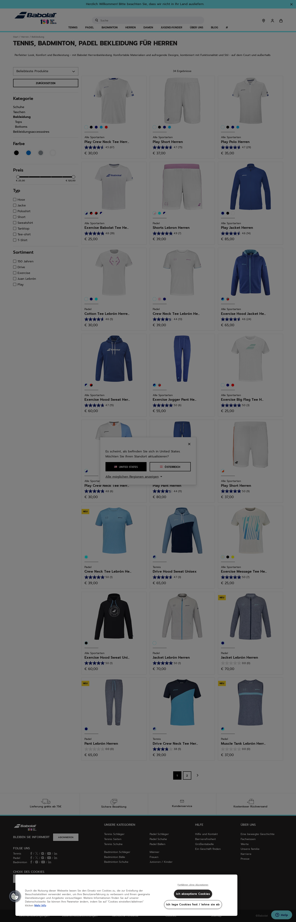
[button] (15, 896)
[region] (126, 895)
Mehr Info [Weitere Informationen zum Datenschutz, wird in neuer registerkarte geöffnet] (40, 905)
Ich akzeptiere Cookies (193, 894)
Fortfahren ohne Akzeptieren (193, 885)
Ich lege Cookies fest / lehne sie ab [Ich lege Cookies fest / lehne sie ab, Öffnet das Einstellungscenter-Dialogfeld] (193, 904)
